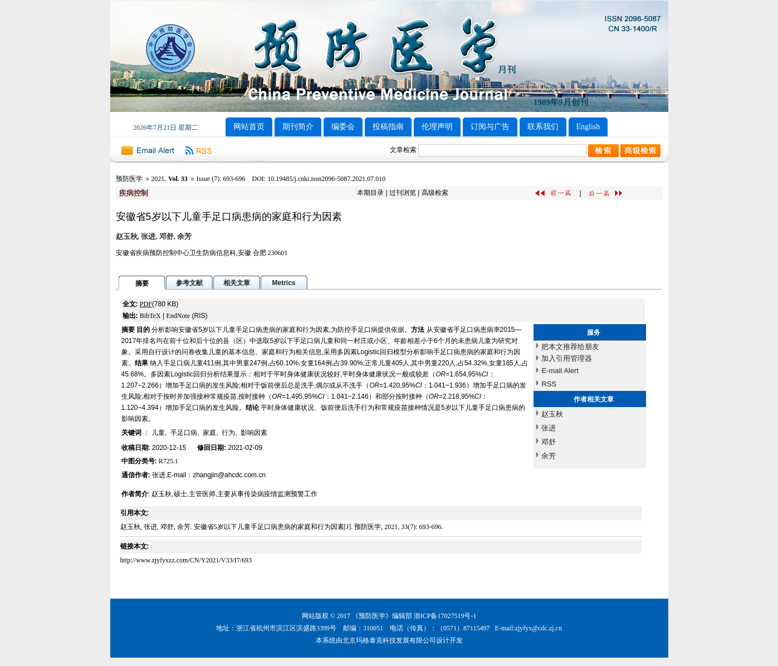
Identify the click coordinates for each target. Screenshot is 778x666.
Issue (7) (207, 179)
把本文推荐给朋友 (570, 346)
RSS (548, 384)
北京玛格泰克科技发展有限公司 (389, 640)
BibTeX (150, 316)
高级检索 (435, 193)
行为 (228, 433)
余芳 (548, 456)
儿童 (158, 433)
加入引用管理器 (566, 358)
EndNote (178, 316)
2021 (157, 179)
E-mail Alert (559, 370)
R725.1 (168, 461)
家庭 (209, 433)
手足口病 (183, 433)
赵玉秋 (552, 414)
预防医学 (129, 179)
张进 (548, 428)
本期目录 (370, 193)
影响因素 (254, 433)
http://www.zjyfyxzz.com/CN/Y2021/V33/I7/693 (186, 560)
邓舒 (548, 442)
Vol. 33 (178, 179)
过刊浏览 (402, 193)
